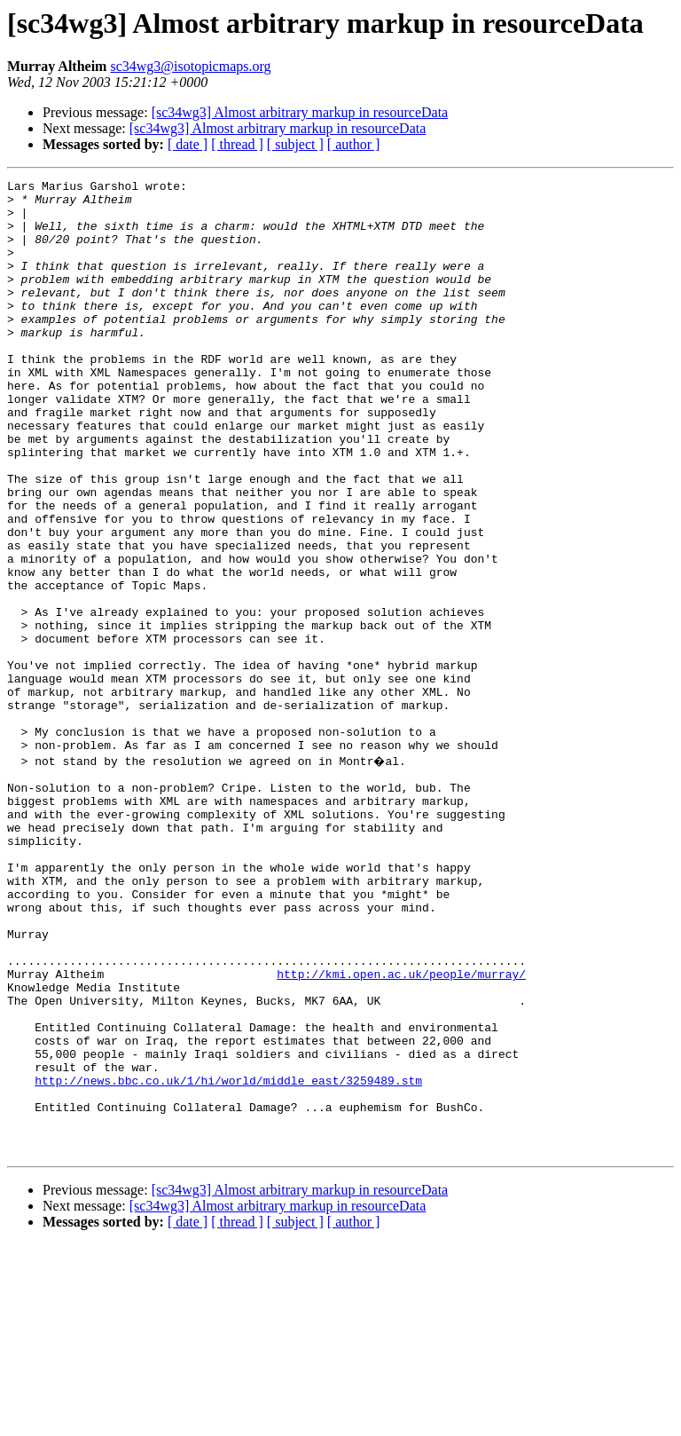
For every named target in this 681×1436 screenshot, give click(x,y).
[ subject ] (295, 144)
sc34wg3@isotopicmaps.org (190, 66)
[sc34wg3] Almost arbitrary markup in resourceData (300, 112)
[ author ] (353, 144)
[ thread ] (237, 144)
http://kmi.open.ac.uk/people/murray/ (401, 1131)
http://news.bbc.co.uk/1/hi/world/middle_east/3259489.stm (228, 1258)
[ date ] (187, 144)
